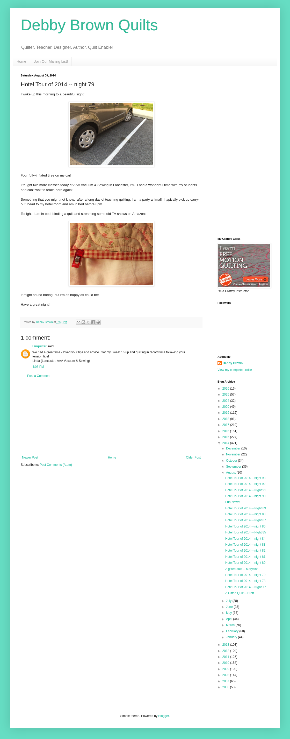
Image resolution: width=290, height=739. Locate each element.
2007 (226, 681)
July (229, 601)
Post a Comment (38, 376)
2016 (226, 431)
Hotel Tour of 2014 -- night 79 (245, 575)
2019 (226, 412)
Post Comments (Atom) (56, 465)
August (231, 472)
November (233, 454)
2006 (226, 687)
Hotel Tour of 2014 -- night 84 (245, 538)
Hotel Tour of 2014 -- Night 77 (245, 587)
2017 (226, 425)
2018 (226, 419)
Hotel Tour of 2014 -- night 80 (245, 563)
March (231, 625)
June (230, 607)
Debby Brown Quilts (89, 25)
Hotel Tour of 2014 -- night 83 (245, 544)
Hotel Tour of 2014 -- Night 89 (245, 508)
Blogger (163, 716)
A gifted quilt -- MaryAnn (241, 569)
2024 (226, 401)
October (232, 460)
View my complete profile (235, 370)
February (232, 631)
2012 (226, 651)
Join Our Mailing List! (51, 61)
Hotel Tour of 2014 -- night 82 (245, 550)
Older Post (193, 457)
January (232, 637)
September (234, 466)
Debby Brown (233, 363)
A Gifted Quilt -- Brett (239, 593)
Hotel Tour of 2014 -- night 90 (245, 496)
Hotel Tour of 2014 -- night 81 (245, 557)
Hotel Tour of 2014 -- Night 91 (245, 490)
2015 (226, 437)
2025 (226, 394)
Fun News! (232, 502)
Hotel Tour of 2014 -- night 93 (245, 478)
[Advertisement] (111, 416)
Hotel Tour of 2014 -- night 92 (245, 484)
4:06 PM (38, 367)
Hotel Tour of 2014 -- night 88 (245, 514)
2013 (226, 644)
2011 (226, 657)
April (229, 619)
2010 (226, 663)
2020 (226, 407)
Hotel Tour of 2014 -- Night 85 (245, 532)
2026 (226, 388)
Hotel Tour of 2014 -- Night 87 (245, 520)
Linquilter (39, 346)
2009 (226, 669)
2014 (226, 443)
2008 (226, 675)
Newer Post (30, 457)
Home (21, 61)
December (233, 448)
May (229, 613)
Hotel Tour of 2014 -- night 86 (245, 526)
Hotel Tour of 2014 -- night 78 (245, 581)
